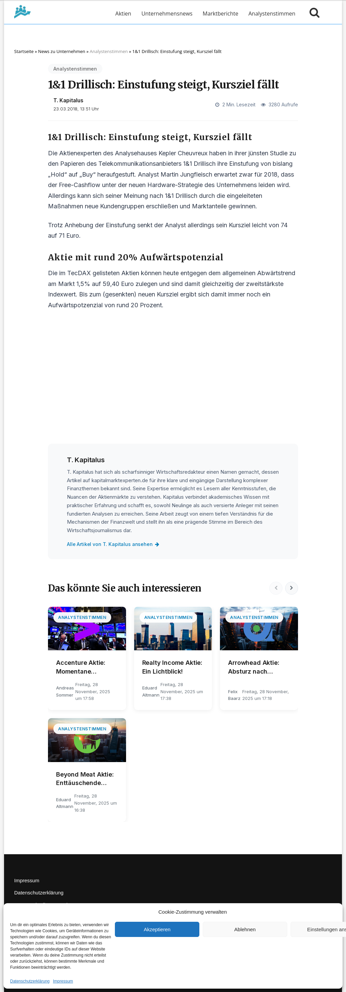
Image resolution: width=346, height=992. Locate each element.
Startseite (24, 51)
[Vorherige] (275, 588)
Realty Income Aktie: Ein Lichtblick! (172, 667)
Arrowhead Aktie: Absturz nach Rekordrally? (253, 667)
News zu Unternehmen (61, 51)
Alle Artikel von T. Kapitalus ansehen (113, 544)
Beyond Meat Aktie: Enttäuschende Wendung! (85, 779)
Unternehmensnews (166, 13)
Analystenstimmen (271, 13)
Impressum (63, 981)
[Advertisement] (173, 382)
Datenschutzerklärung (30, 981)
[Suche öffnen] (313, 13)
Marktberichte (220, 13)
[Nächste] (291, 588)
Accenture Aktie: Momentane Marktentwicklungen (86, 667)
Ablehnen (244, 929)
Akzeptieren (157, 929)
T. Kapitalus (68, 100)
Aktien (123, 13)
